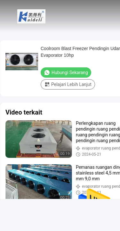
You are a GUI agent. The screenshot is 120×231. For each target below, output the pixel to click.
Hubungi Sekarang (66, 72)
